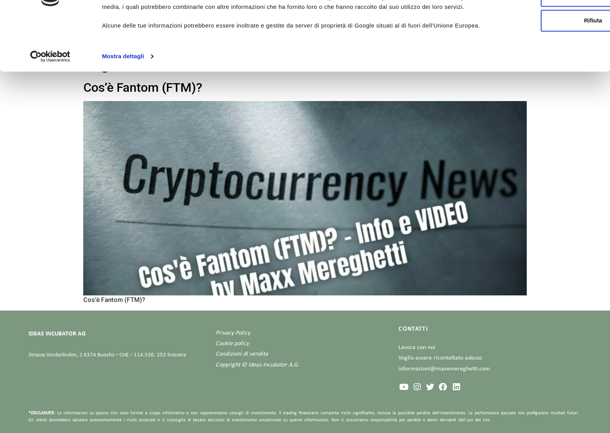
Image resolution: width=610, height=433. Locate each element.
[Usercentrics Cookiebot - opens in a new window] (50, 114)
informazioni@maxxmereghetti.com (444, 369)
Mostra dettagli (123, 114)
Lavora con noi (416, 347)
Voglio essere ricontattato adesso (440, 358)
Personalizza (545, 45)
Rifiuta (545, 69)
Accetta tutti (545, 20)
